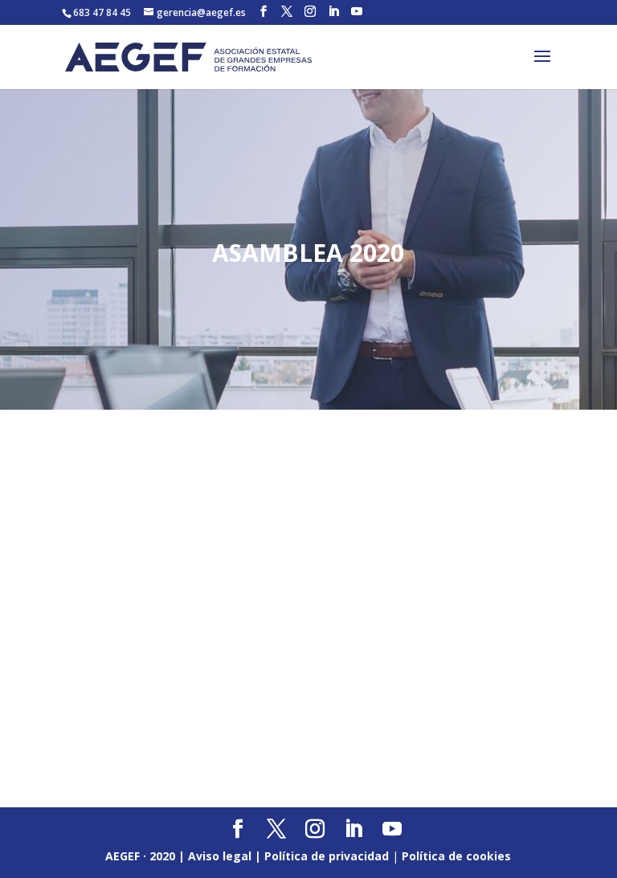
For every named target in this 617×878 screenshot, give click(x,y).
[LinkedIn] (333, 12)
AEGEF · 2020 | (146, 856)
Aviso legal (219, 856)
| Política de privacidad (322, 856)
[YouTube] (356, 12)
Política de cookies (456, 856)
